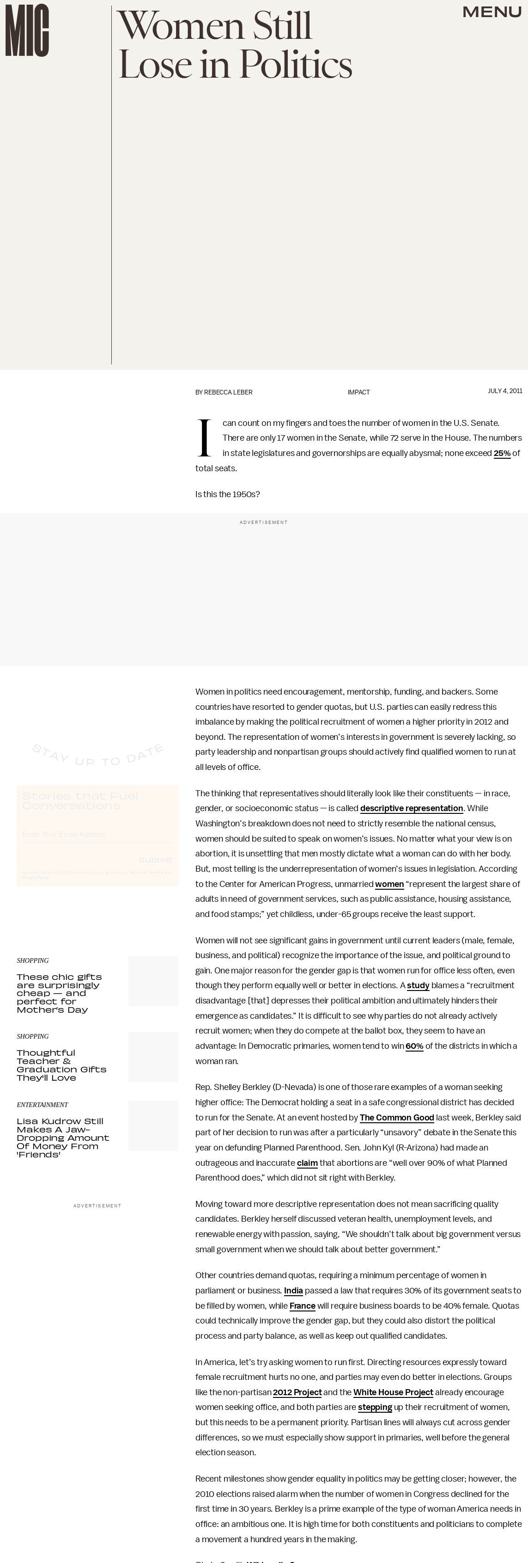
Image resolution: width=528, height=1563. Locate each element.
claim (307, 1163)
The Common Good (397, 1117)
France (303, 1306)
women (389, 884)
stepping (375, 1407)
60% (415, 1046)
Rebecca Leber (228, 392)
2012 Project (297, 1392)
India (293, 1290)
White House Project (393, 1392)
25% (502, 453)
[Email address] (97, 841)
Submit (156, 867)
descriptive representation (411, 808)
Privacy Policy (35, 886)
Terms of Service (146, 881)
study (418, 985)
